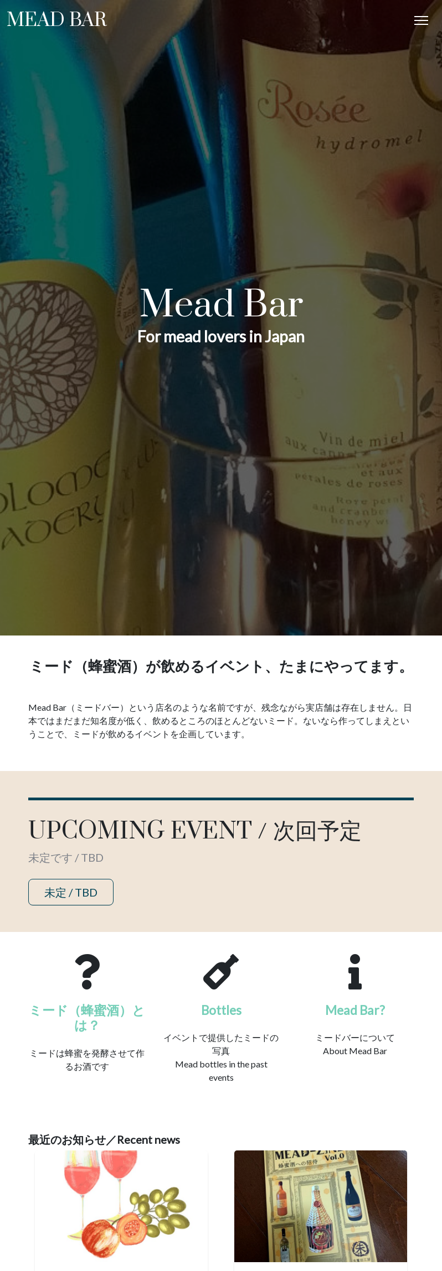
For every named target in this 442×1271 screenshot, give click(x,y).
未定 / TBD (70, 892)
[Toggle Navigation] (421, 20)
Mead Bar (57, 20)
